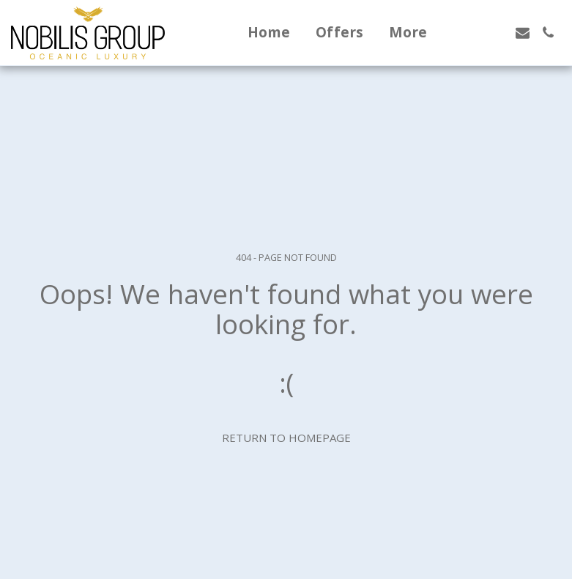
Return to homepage (286, 437)
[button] (471, 33)
